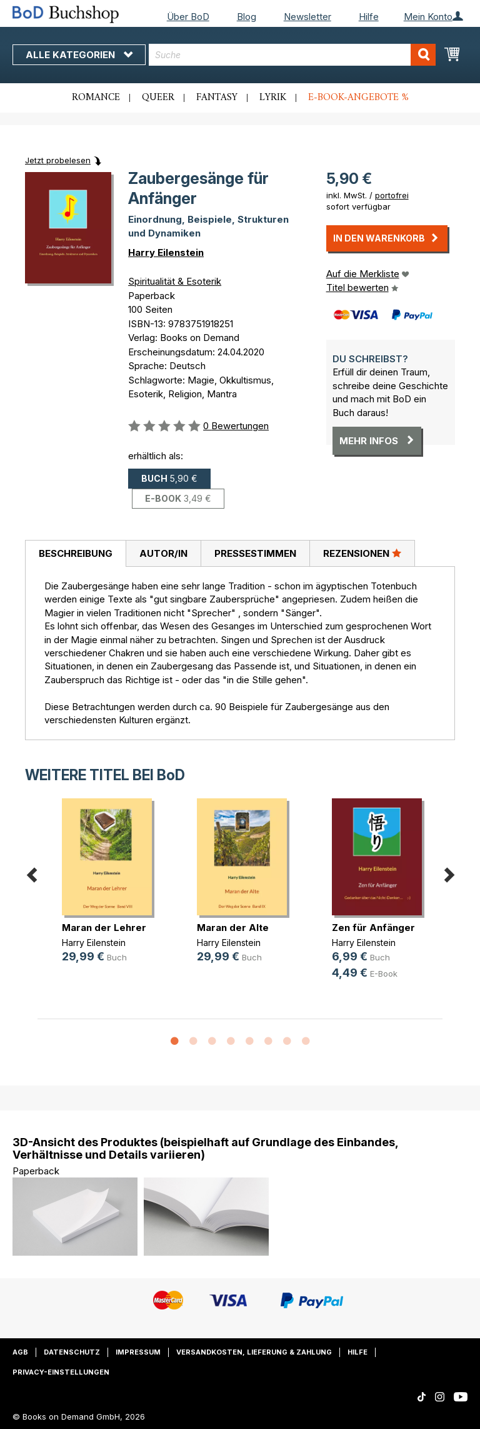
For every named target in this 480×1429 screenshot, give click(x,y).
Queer (158, 97)
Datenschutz (72, 1352)
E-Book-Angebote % (358, 97)
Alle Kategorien (79, 55)
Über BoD (188, 17)
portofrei (392, 195)
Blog (246, 17)
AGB (20, 1352)
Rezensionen (362, 553)
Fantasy (217, 97)
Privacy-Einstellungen (60, 1372)
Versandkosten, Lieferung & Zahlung (254, 1352)
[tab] (75, 553)
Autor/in (163, 553)
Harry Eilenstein (166, 252)
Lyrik (272, 97)
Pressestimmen (255, 553)
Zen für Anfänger (373, 927)
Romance (96, 97)
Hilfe (369, 17)
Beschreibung (75, 553)
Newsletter (307, 17)
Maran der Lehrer (104, 927)
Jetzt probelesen (58, 160)
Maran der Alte (233, 927)
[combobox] (292, 55)
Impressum (138, 1352)
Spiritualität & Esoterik (174, 281)
